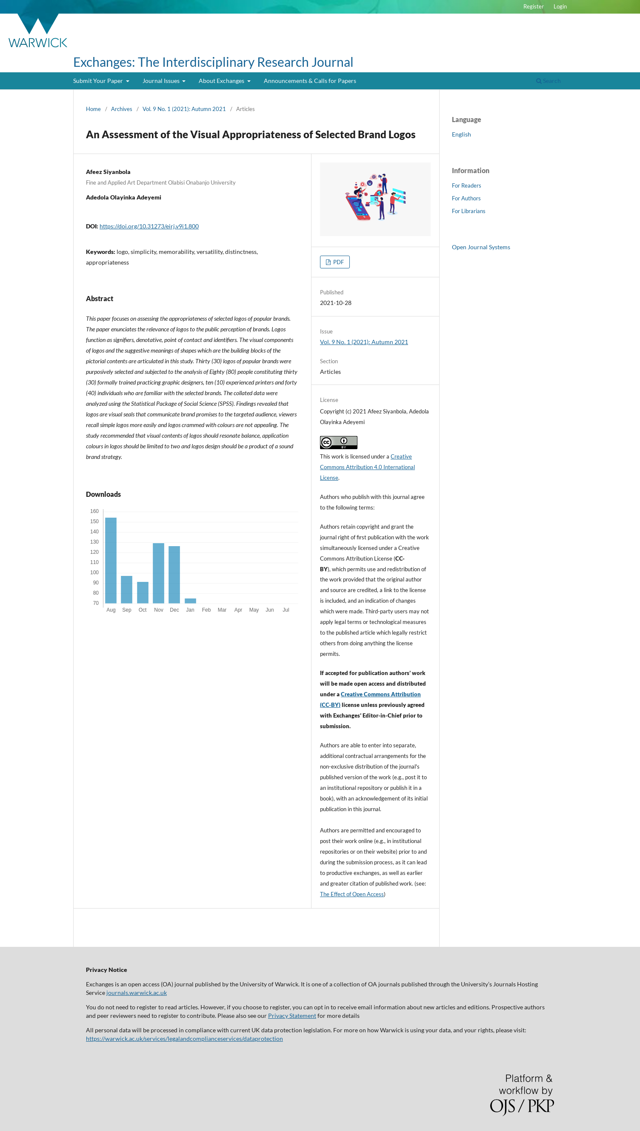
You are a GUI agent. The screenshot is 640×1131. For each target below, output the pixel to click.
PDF (338, 262)
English (461, 134)
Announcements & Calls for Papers (310, 80)
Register (533, 6)
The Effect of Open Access (352, 894)
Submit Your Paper (98, 80)
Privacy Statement (292, 1015)
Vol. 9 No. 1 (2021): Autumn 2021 (184, 108)
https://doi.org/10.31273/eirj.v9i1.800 (149, 226)
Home (93, 108)
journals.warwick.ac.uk (136, 992)
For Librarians (469, 211)
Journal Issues (162, 80)
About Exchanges (222, 80)
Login (560, 6)
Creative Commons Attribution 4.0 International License (367, 467)
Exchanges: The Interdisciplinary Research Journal (213, 61)
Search (548, 80)
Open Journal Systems (481, 247)
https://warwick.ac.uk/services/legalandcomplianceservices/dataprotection (184, 1038)
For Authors (466, 198)
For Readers (466, 185)
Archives (121, 108)
